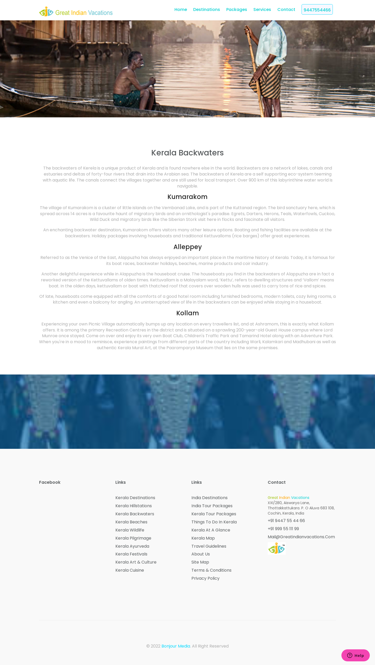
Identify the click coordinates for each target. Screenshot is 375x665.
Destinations (206, 10)
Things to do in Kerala (214, 522)
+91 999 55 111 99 (283, 529)
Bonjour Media (175, 646)
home (180, 10)
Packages (236, 10)
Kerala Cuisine (129, 570)
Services (262, 10)
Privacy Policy (205, 578)
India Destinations (209, 498)
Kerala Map (203, 538)
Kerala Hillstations (133, 506)
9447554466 (317, 10)
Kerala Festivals (131, 554)
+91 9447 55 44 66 (286, 521)
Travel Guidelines (208, 546)
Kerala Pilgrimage (133, 538)
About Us (200, 554)
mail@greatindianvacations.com (301, 537)
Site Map (200, 562)
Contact (286, 10)
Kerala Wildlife (129, 530)
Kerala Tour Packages (213, 514)
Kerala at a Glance (210, 530)
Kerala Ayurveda (132, 546)
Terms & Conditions (211, 570)
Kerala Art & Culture (136, 562)
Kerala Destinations (135, 498)
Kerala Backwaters (134, 514)
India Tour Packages (212, 506)
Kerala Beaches (131, 522)
